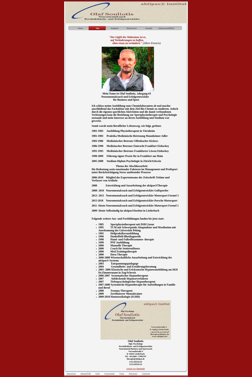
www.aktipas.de (135, 361)
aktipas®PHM (85, 374)
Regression (133, 374)
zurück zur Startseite (136, 369)
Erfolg (97, 374)
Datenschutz (71, 374)
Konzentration (109, 374)
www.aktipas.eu (135, 364)
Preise (121, 374)
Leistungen (146, 374)
